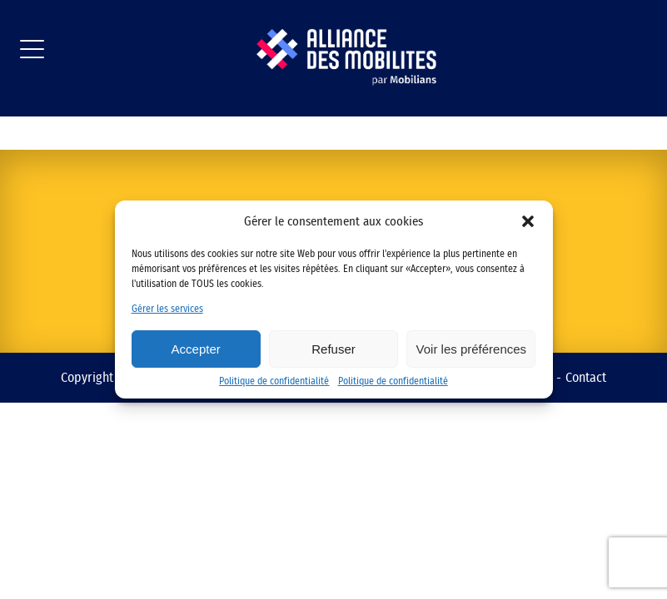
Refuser (333, 349)
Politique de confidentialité (274, 381)
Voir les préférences (471, 349)
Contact (585, 377)
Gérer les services (167, 309)
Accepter (196, 349)
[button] (528, 221)
